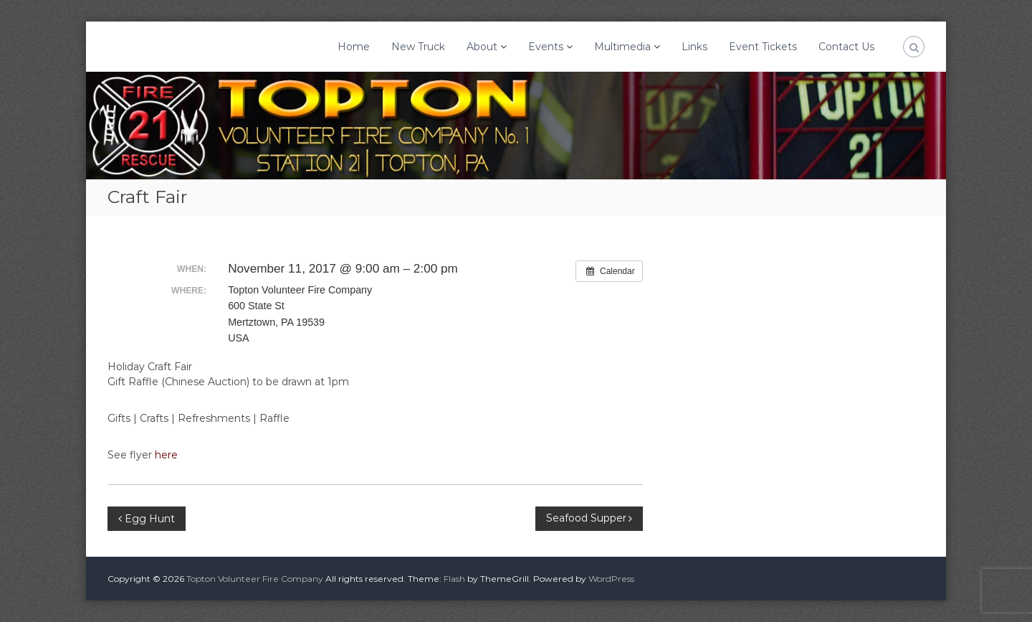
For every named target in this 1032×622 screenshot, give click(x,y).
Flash (454, 578)
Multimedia (622, 46)
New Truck (418, 46)
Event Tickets (763, 46)
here (166, 454)
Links (694, 46)
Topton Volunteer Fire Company (254, 578)
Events (545, 46)
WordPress (611, 578)
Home (354, 46)
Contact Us (846, 46)
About (482, 46)
